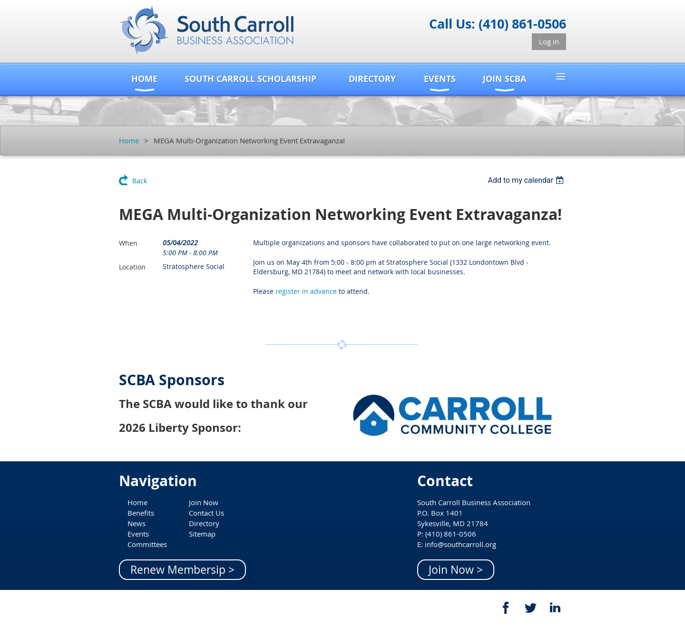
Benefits (140, 513)
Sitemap (202, 533)
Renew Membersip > (182, 569)
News (136, 523)
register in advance (306, 291)
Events (138, 533)
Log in (549, 41)
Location (132, 266)
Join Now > (456, 569)
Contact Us (206, 513)
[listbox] (527, 180)
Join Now (203, 502)
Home (129, 140)
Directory (204, 523)
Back (139, 180)
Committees (147, 544)
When (128, 243)
